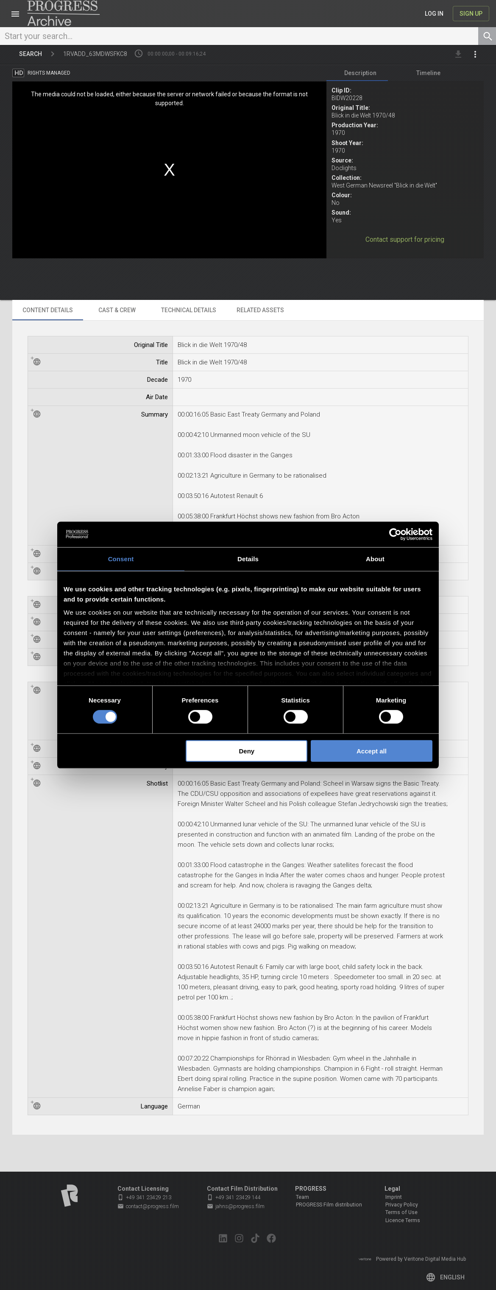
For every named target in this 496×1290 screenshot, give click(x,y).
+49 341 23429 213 (144, 1197)
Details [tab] (248, 558)
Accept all (372, 751)
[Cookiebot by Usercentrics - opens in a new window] (395, 534)
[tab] (360, 75)
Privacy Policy (401, 1205)
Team (302, 1197)
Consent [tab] (121, 558)
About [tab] (375, 558)
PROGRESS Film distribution (329, 1205)
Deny (247, 751)
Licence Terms (402, 1220)
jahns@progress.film (236, 1206)
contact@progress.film (148, 1206)
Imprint (393, 1197)
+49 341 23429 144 (234, 1197)
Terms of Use (401, 1212)
